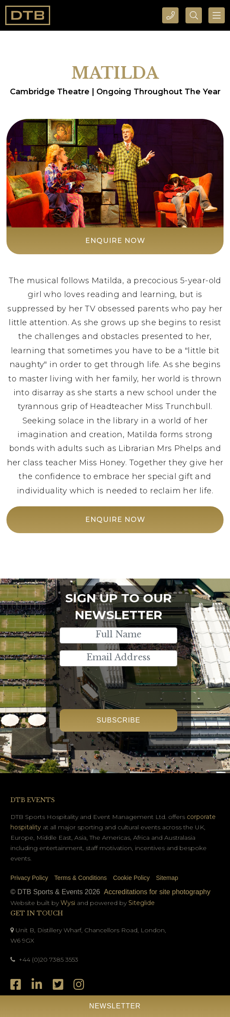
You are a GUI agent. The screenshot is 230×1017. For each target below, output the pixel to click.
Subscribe (118, 720)
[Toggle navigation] (216, 15)
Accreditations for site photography (157, 891)
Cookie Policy (131, 877)
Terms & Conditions (80, 877)
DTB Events (32, 800)
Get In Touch (36, 913)
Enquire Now (115, 241)
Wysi (69, 903)
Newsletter (115, 1006)
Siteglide (141, 903)
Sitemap (167, 877)
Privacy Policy (29, 877)
